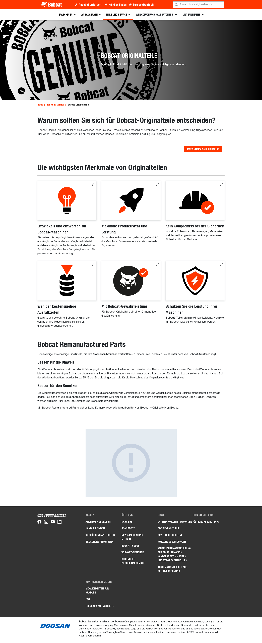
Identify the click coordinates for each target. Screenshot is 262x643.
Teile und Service (55, 104)
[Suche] (199, 5)
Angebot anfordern (90, 4)
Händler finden (117, 4)
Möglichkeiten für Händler (97, 590)
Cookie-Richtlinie (168, 528)
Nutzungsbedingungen (172, 541)
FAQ (88, 599)
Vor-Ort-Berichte (132, 552)
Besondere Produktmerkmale (133, 561)
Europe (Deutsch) (143, 4)
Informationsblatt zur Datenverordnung (172, 569)
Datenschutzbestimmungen (173, 521)
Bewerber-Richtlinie (170, 535)
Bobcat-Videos (130, 545)
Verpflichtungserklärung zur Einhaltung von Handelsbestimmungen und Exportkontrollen (173, 554)
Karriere (126, 521)
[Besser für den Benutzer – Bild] (131, 463)
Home (40, 104)
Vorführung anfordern (100, 535)
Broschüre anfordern (99, 541)
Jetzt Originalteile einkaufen (202, 149)
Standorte (128, 528)
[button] (93, 184)
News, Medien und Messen (132, 537)
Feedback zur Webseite (100, 606)
